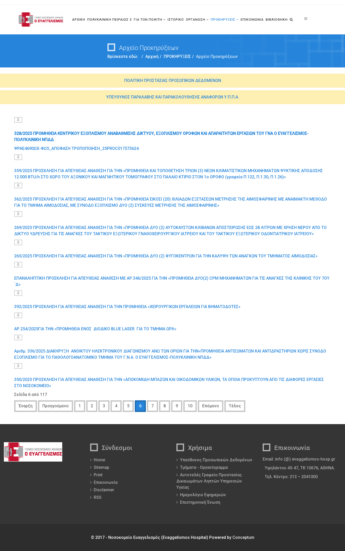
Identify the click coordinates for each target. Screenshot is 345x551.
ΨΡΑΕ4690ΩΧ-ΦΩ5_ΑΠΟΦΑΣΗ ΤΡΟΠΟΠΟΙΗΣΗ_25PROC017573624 (76, 148)
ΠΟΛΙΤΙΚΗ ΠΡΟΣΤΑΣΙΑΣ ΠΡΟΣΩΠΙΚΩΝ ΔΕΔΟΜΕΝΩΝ (172, 80)
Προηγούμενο (55, 405)
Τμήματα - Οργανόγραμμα (204, 467)
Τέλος (235, 405)
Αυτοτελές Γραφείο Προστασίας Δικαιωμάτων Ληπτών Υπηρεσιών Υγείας (209, 481)
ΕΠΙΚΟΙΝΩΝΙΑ (252, 19)
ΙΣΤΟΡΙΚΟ (176, 19)
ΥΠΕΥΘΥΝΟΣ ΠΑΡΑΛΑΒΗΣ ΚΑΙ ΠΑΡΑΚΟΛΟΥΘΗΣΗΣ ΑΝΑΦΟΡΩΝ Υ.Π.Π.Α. (172, 97)
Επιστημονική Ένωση (200, 502)
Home (99, 459)
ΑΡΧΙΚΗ (78, 19)
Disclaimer (104, 489)
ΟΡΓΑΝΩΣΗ (195, 19)
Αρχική (152, 56)
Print (98, 474)
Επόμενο (210, 405)
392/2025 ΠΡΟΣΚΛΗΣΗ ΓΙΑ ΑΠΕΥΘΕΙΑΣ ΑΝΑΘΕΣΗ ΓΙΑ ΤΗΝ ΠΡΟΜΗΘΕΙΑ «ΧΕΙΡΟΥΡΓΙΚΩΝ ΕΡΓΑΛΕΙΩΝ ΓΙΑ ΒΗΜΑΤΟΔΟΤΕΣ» (127, 306)
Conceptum (243, 537)
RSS (97, 497)
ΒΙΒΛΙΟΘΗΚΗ (277, 19)
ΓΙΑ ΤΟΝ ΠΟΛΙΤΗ (148, 19)
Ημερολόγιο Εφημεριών (203, 494)
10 (190, 405)
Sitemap (101, 467)
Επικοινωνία (105, 482)
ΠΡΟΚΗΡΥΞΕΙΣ (223, 19)
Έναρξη (26, 405)
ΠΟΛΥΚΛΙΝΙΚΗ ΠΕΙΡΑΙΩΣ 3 (109, 19)
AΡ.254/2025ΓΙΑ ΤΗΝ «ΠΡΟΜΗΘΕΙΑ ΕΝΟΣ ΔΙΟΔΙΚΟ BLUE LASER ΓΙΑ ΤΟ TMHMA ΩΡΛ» (95, 328)
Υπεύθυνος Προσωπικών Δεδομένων (216, 459)
